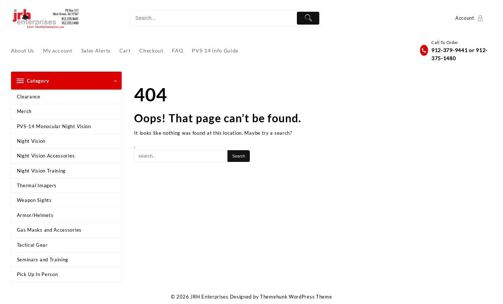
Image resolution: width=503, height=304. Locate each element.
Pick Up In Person (37, 274)
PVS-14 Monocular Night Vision (54, 126)
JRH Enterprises (209, 297)
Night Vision (31, 141)
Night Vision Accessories (46, 156)
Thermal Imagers (37, 185)
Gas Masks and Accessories (49, 230)
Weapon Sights (34, 200)
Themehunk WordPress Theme (296, 297)
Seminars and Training (43, 260)
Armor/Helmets (35, 215)
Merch (24, 111)
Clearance (28, 96)
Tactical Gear (32, 245)
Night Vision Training (41, 171)
